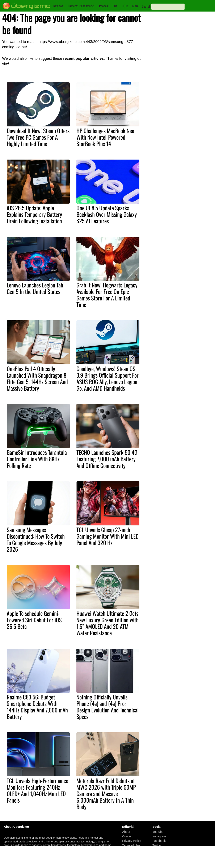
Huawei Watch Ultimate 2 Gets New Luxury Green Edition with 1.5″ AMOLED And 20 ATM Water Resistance (107, 623)
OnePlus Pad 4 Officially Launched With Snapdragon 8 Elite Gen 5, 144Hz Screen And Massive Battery (37, 378)
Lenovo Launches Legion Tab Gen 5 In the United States (35, 288)
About (126, 832)
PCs (115, 5)
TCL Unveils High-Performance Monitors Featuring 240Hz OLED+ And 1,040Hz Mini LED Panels (37, 790)
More (135, 5)
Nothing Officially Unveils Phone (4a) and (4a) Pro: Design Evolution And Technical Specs (107, 707)
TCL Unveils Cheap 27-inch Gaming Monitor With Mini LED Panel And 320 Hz (107, 536)
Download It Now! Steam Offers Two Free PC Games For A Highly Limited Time (38, 137)
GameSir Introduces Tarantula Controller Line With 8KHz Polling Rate (37, 458)
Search (146, 6)
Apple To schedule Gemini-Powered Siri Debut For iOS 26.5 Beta (34, 619)
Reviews (58, 5)
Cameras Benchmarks (81, 5)
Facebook (159, 841)
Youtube (157, 832)
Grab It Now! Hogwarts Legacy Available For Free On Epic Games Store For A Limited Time (107, 295)
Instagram (159, 836)
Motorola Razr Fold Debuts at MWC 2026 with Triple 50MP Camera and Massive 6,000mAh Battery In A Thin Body (106, 793)
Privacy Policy (131, 841)
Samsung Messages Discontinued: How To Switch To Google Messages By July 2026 (36, 539)
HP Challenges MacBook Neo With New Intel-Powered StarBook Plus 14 (105, 137)
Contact (127, 836)
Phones (103, 5)
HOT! (125, 5)
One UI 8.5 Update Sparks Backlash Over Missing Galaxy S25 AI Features (106, 214)
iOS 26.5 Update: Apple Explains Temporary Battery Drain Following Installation (34, 214)
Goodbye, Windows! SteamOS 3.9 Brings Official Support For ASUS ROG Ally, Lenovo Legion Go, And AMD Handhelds (107, 378)
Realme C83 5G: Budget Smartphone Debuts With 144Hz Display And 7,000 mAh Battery (37, 707)
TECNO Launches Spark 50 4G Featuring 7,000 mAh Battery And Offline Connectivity (106, 458)
